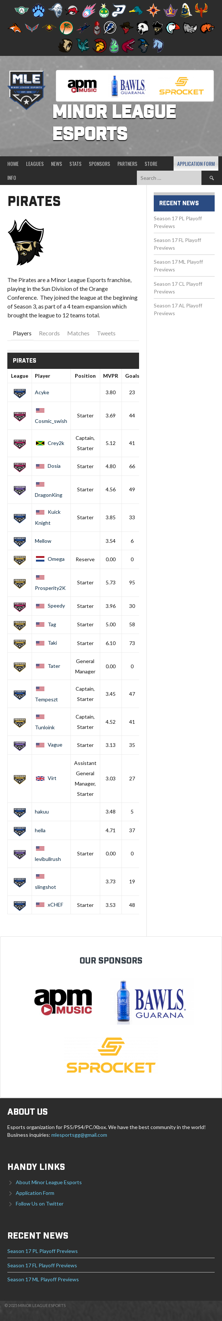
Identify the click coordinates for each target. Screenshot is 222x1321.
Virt (46, 778)
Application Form (196, 163)
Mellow (43, 541)
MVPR (110, 376)
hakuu (42, 811)
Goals (132, 376)
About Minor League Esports (49, 1182)
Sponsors (99, 163)
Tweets (106, 333)
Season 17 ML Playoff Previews (43, 1279)
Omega (50, 559)
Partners (127, 163)
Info (11, 177)
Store (151, 163)
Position (85, 376)
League (19, 376)
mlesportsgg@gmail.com (79, 1135)
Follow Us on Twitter (39, 1203)
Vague (48, 744)
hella (40, 830)
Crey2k (49, 443)
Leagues (35, 163)
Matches (78, 333)
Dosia (48, 466)
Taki (46, 643)
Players (22, 333)
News (56, 163)
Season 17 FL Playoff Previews (42, 1265)
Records (49, 333)
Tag (45, 624)
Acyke (42, 392)
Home (13, 163)
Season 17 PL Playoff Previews (42, 1251)
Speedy (50, 605)
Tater (47, 666)
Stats (75, 163)
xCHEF (49, 904)
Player (42, 376)
